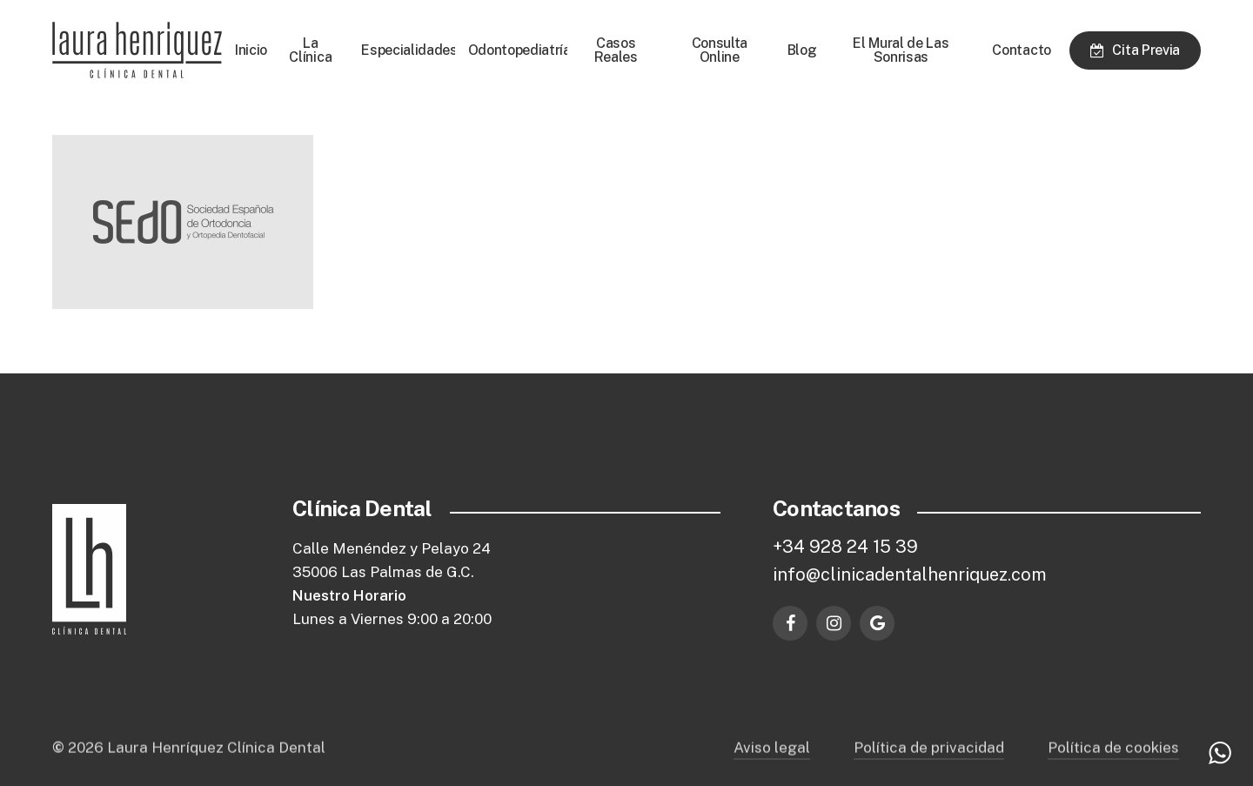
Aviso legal (772, 762)
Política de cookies (1113, 762)
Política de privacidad (929, 762)
